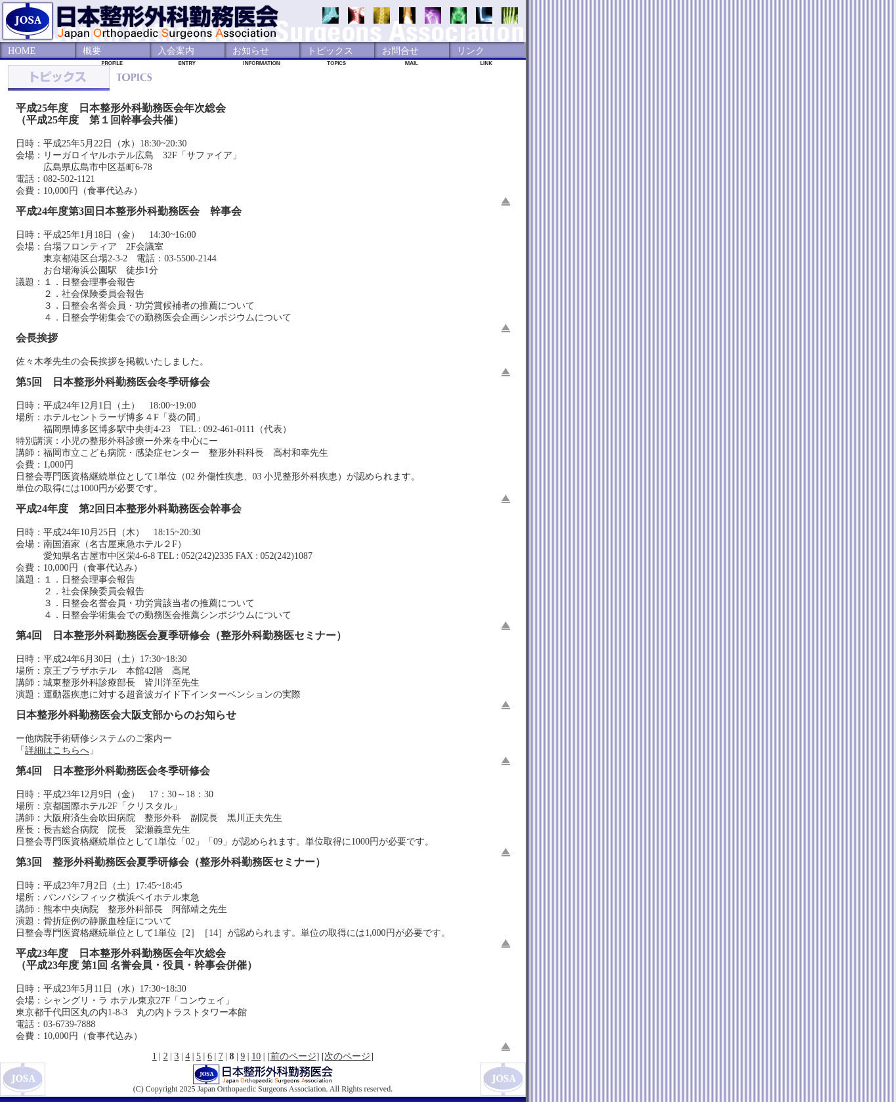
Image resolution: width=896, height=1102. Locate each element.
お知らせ (250, 50)
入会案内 (176, 50)
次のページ (347, 1056)
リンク (470, 50)
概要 (92, 50)
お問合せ (400, 50)
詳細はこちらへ (57, 750)
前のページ (293, 1056)
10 (256, 1056)
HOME (21, 50)
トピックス (330, 50)
